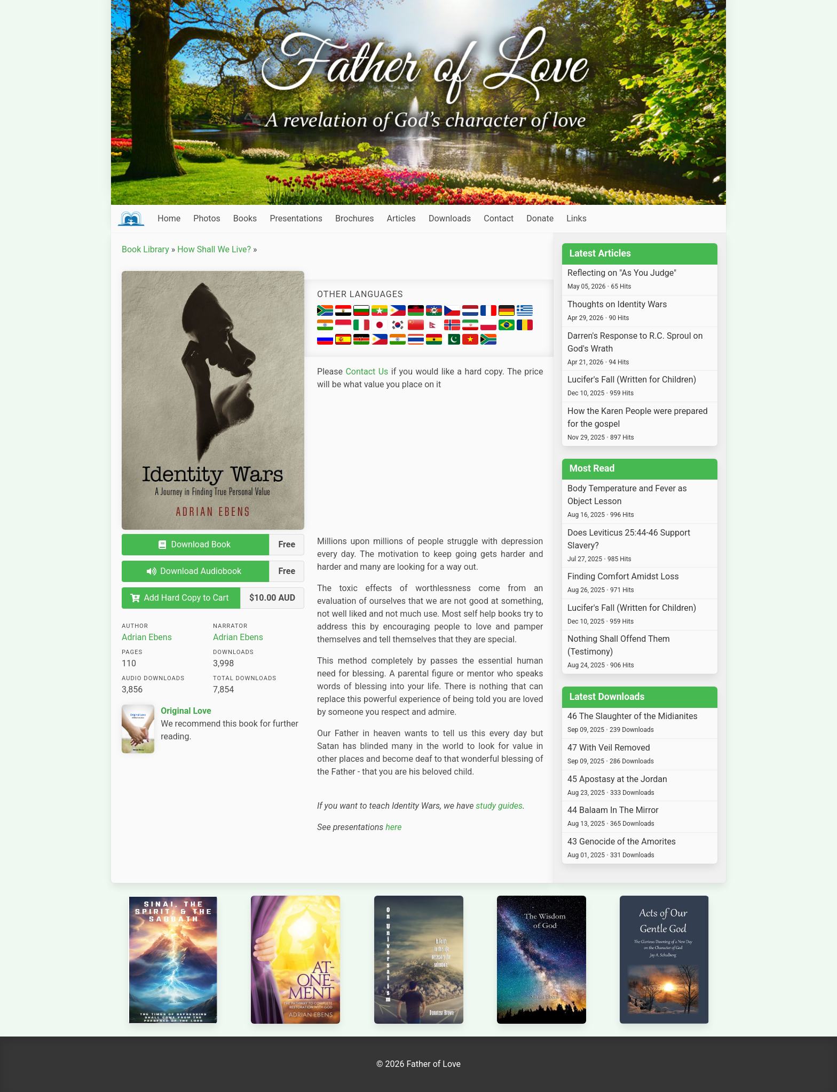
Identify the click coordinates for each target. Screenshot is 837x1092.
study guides (499, 806)
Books (245, 218)
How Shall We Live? (214, 249)
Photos (206, 218)
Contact (499, 218)
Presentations (296, 218)
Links (576, 218)
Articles (400, 218)
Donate (540, 218)
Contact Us (366, 371)
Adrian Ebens (147, 637)
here (393, 827)
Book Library (145, 249)
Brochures (354, 218)
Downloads (450, 218)
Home (168, 218)
